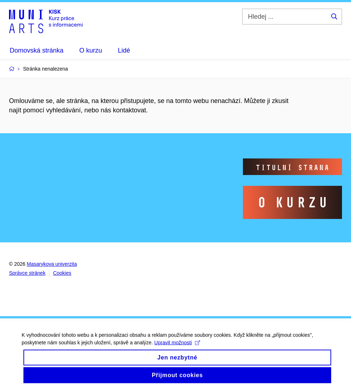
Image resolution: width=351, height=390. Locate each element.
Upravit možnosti (177, 346)
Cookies (62, 273)
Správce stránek (27, 273)
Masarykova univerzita (52, 264)
